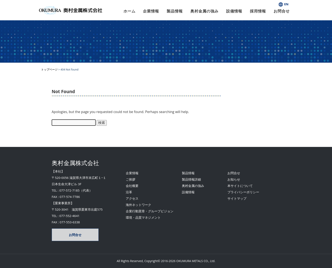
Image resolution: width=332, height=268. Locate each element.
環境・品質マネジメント (143, 217)
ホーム (129, 11)
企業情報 (151, 11)
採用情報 (258, 11)
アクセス (132, 198)
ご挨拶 (130, 179)
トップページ (49, 69)
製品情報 (175, 11)
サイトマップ (236, 198)
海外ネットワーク (138, 205)
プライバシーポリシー (243, 192)
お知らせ (233, 179)
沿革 (129, 192)
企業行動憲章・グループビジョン (149, 211)
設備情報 (234, 11)
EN (283, 4)
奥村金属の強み (204, 11)
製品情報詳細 (191, 179)
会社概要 (132, 186)
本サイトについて (240, 186)
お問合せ (282, 11)
